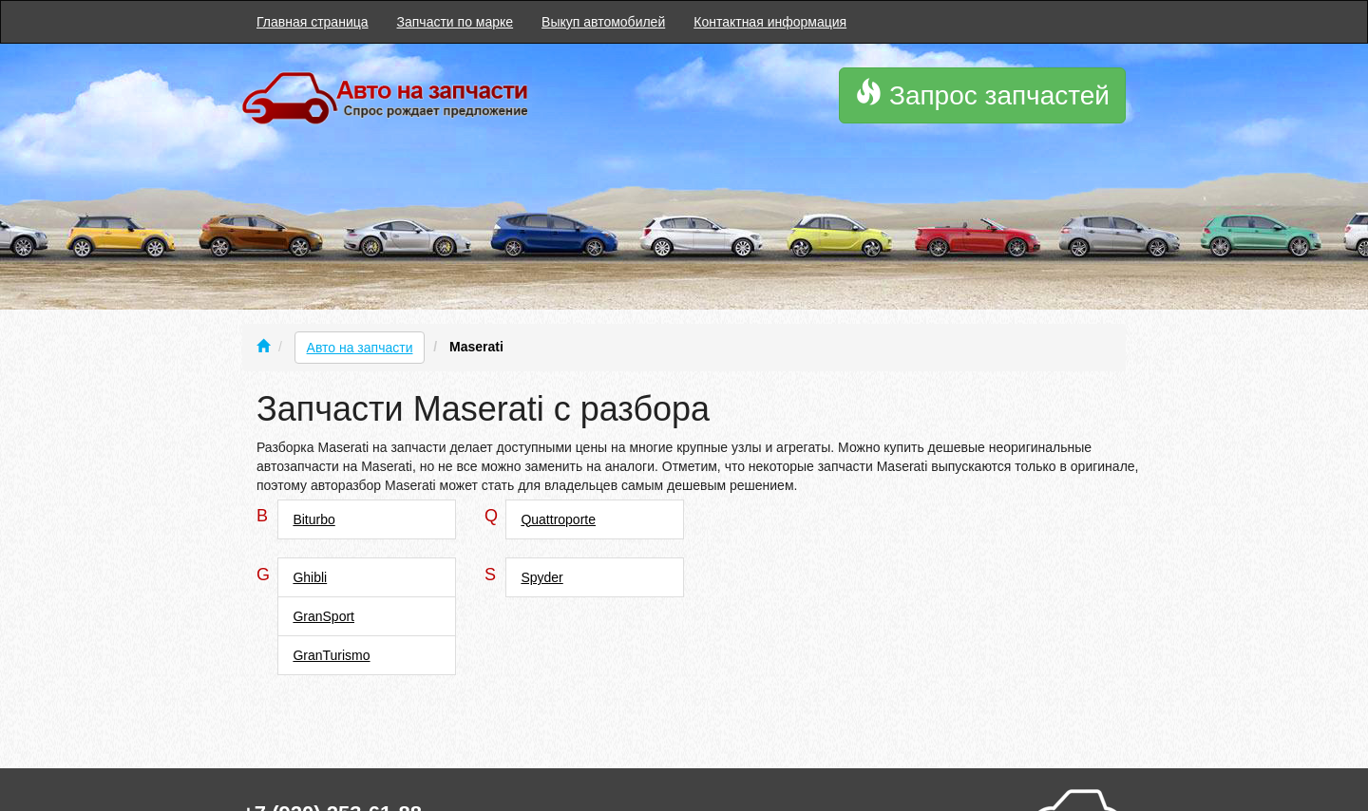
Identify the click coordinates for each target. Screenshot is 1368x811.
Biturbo (313, 519)
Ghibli (310, 577)
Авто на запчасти (360, 347)
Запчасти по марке (455, 21)
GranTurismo (331, 655)
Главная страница (312, 21)
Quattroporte (558, 519)
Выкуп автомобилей (603, 21)
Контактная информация (770, 21)
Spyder (541, 577)
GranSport (323, 616)
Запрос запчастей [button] (982, 95)
